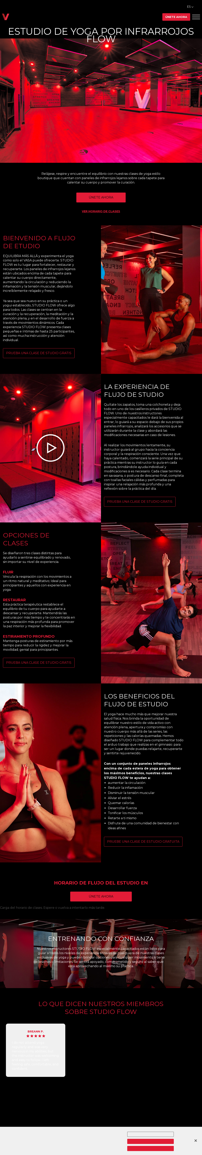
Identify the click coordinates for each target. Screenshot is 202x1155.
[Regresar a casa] (5, 17)
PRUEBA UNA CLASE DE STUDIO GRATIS (38, 353)
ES (189, 6)
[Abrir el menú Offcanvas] (196, 16)
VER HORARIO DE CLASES (101, 211)
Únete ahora (176, 17)
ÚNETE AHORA (101, 197)
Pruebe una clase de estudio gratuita (143, 841)
